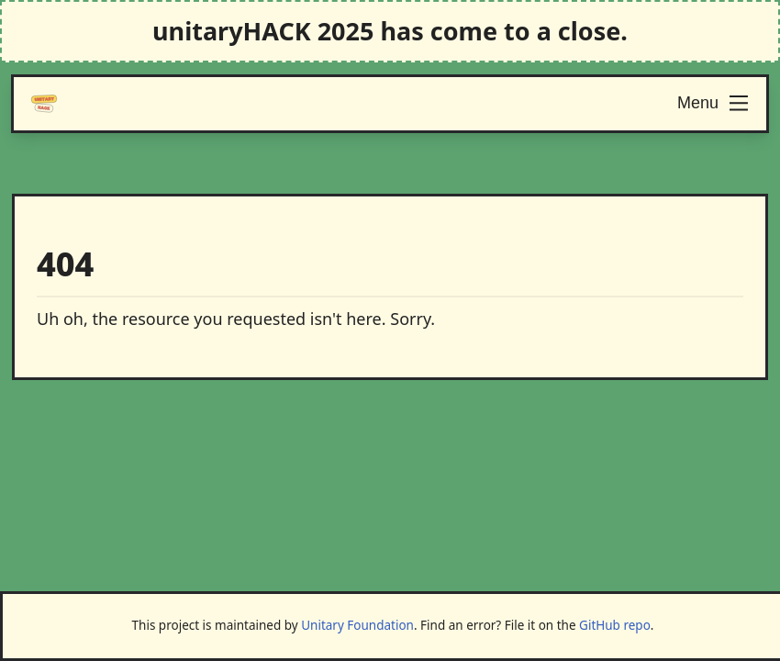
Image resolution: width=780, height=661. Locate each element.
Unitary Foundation (357, 625)
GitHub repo (615, 625)
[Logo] (44, 103)
